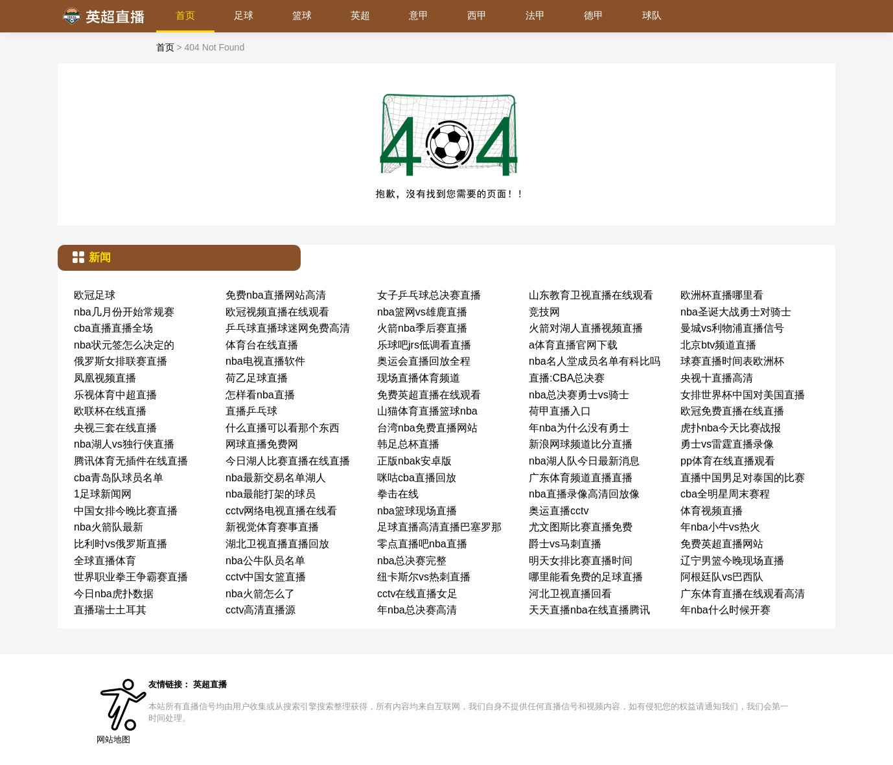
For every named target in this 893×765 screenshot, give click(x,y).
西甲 (477, 15)
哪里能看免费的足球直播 (586, 576)
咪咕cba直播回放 (416, 477)
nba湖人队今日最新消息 (584, 460)
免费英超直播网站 (721, 543)
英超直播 (210, 684)
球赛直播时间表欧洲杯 (732, 361)
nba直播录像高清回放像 (584, 493)
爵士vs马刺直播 (565, 543)
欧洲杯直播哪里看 (721, 295)
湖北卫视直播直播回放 (277, 543)
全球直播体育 (105, 560)
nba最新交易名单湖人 (276, 477)
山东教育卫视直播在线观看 (591, 295)
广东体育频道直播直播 (580, 477)
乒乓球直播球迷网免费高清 (288, 328)
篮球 (302, 15)
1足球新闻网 (103, 493)
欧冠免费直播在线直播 (732, 411)
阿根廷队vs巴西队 (721, 576)
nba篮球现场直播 (417, 510)
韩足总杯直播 (408, 444)
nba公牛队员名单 (265, 560)
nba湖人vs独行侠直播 (124, 444)
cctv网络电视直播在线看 (281, 510)
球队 (652, 15)
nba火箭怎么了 (260, 593)
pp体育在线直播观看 (727, 460)
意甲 (418, 15)
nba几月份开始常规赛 (124, 311)
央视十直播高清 (716, 377)
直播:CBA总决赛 (567, 377)
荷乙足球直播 (257, 377)
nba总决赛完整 (411, 560)
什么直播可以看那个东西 (283, 427)
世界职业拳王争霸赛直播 (131, 576)
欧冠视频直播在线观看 (277, 311)
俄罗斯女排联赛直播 (120, 361)
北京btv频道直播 (718, 344)
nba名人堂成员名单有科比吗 (594, 361)
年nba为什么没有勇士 (579, 427)
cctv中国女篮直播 (266, 576)
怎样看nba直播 (260, 394)
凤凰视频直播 (105, 377)
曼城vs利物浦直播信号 (732, 328)
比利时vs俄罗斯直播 (120, 543)
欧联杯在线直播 (110, 411)
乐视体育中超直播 (115, 394)
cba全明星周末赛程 (725, 493)
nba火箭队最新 (108, 526)
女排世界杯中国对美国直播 (742, 394)
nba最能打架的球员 (271, 493)
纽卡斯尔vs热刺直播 (423, 576)
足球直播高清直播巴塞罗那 (439, 526)
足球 (243, 15)
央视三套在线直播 (115, 427)
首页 (185, 15)
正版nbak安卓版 (414, 460)
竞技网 (544, 311)
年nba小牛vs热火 (720, 526)
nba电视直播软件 (265, 361)
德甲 (593, 15)
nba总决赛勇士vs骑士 (579, 394)
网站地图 (113, 739)
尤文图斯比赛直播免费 (580, 526)
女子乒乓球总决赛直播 (429, 295)
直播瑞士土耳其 (110, 609)
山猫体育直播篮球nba (427, 411)
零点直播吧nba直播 (422, 543)
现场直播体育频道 (418, 377)
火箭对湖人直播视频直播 (586, 328)
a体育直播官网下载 (573, 344)
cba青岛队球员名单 (118, 477)
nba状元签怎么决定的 (124, 344)
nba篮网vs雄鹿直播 (422, 311)
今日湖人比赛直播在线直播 (288, 460)
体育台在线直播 (262, 344)
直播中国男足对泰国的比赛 (742, 477)
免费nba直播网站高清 (276, 295)
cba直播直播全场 (113, 328)
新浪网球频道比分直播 (580, 444)
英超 (360, 15)
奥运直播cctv (558, 510)
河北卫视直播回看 (570, 593)
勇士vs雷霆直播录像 (727, 444)
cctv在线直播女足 (417, 593)
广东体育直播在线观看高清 (742, 593)
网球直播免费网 (262, 444)
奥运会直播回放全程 (423, 361)
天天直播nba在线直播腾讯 (589, 609)
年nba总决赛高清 (417, 609)
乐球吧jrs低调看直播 (424, 344)
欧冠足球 (94, 295)
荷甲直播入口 (560, 411)
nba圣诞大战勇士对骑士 (735, 311)
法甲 (535, 15)
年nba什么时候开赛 (725, 609)
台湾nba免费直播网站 (427, 427)
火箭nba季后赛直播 (422, 328)
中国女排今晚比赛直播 (126, 510)
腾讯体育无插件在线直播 (131, 460)
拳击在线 (398, 493)
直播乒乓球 (251, 411)
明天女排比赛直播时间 (580, 560)
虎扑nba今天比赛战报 (730, 427)
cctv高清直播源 (261, 609)
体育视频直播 (711, 510)
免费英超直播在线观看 (429, 394)
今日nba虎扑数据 (114, 593)
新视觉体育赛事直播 (272, 526)
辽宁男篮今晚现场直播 (732, 560)
